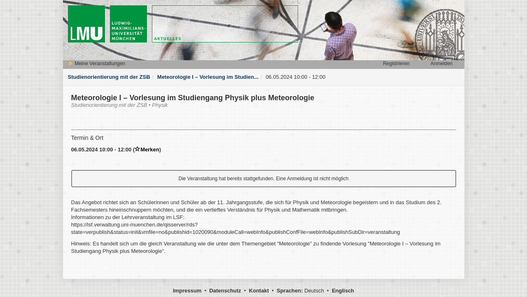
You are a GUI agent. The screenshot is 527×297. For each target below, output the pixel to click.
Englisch (343, 291)
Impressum (187, 291)
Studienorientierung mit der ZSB (109, 77)
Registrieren (396, 63)
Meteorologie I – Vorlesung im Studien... (208, 77)
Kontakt (259, 291)
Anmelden (441, 63)
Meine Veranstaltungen (96, 63)
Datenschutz (225, 291)
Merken (147, 149)
